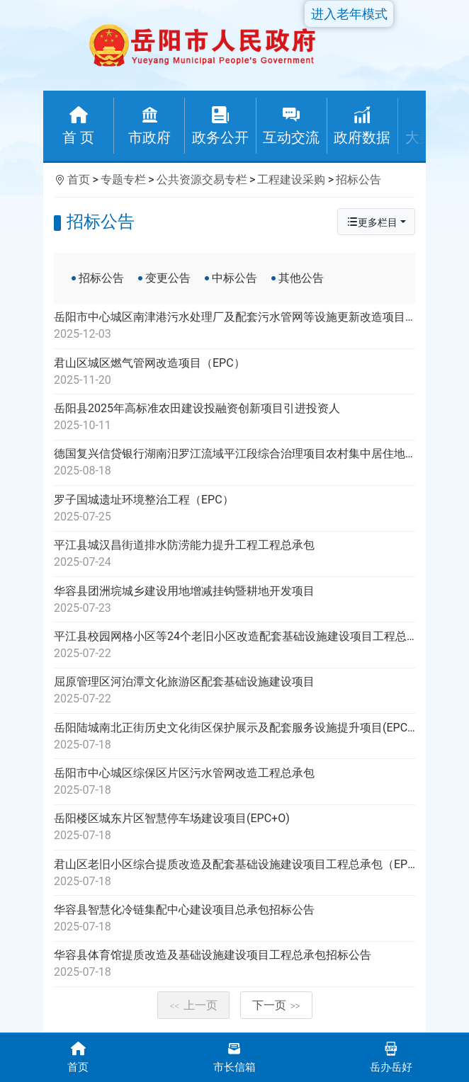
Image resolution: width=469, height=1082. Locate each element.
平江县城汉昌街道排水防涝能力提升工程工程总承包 (234, 554)
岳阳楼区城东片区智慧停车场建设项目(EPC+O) (234, 828)
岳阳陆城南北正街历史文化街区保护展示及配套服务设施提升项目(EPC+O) (234, 737)
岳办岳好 (390, 1056)
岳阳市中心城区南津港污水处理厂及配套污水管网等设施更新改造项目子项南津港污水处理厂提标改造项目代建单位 (234, 326)
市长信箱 (235, 1056)
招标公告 (358, 179)
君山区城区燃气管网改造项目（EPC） (234, 372)
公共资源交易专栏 (202, 179)
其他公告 (301, 278)
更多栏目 (371, 222)
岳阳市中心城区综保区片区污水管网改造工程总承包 (234, 782)
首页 (78, 179)
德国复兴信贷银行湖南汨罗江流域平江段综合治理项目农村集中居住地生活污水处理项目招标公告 (234, 463)
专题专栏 (123, 179)
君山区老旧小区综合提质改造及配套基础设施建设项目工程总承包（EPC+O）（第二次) (234, 874)
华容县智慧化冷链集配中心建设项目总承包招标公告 (234, 919)
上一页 (193, 1005)
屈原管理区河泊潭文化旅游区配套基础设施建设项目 (234, 691)
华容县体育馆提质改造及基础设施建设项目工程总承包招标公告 (234, 964)
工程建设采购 (291, 179)
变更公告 (168, 278)
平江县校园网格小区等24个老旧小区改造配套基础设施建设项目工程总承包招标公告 (234, 646)
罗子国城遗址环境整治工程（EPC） (234, 509)
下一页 (276, 1005)
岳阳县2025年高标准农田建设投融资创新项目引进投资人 (234, 418)
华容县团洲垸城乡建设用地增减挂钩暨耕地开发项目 (234, 600)
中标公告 (234, 278)
